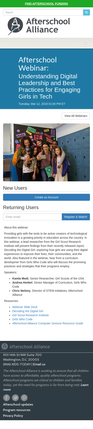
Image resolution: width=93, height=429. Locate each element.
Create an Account (46, 197)
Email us (39, 364)
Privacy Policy (13, 416)
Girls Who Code (22, 319)
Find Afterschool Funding (46, 3)
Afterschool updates (18, 404)
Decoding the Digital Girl (27, 311)
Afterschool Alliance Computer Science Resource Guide (47, 323)
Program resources (16, 410)
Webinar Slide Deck (24, 307)
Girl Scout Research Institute (30, 315)
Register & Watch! (75, 216)
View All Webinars (75, 116)
